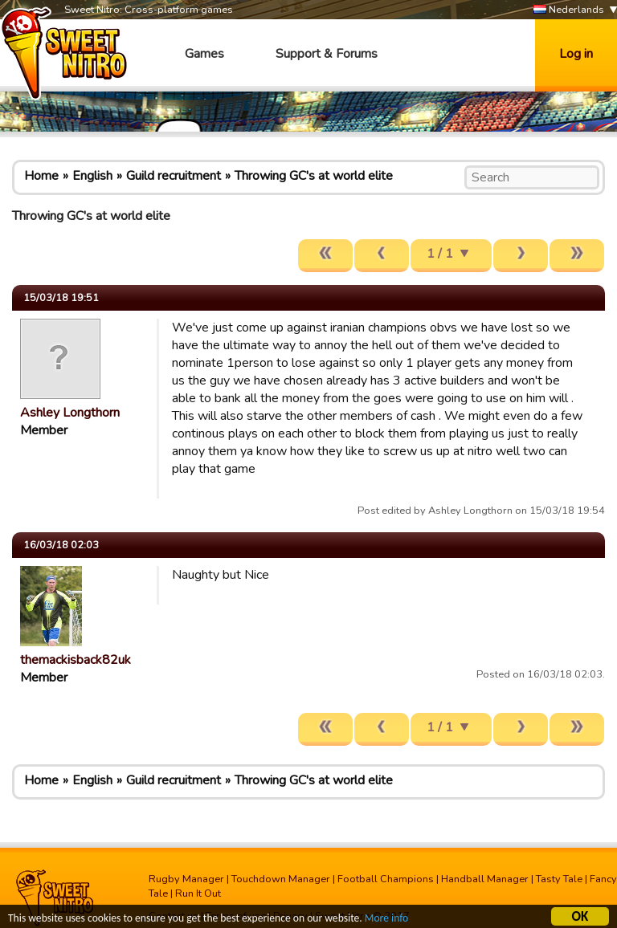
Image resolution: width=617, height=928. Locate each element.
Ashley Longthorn (70, 412)
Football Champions (385, 879)
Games (204, 54)
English (92, 176)
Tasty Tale (559, 879)
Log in (576, 54)
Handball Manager (485, 879)
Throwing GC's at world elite (314, 176)
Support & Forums (327, 54)
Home (41, 176)
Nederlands (568, 10)
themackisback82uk (75, 660)
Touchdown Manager (280, 879)
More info (386, 919)
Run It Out (198, 893)
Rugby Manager (186, 879)
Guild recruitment (173, 176)
